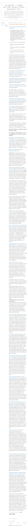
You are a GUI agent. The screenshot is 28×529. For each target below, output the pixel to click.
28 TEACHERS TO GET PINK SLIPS (16, 180)
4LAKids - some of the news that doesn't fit (14, 7)
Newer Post (11, 522)
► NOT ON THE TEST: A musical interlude (17, 42)
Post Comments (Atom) (18, 525)
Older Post (25, 522)
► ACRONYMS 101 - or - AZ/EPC (15, 89)
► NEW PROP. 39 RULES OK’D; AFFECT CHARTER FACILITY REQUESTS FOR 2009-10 (17, 100)
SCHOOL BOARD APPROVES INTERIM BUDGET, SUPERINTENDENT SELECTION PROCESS (17, 169)
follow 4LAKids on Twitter (4, 26)
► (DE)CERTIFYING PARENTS (15, 122)
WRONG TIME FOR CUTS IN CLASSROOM (17, 196)
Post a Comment (12, 521)
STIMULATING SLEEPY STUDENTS (16, 493)
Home (18, 522)
